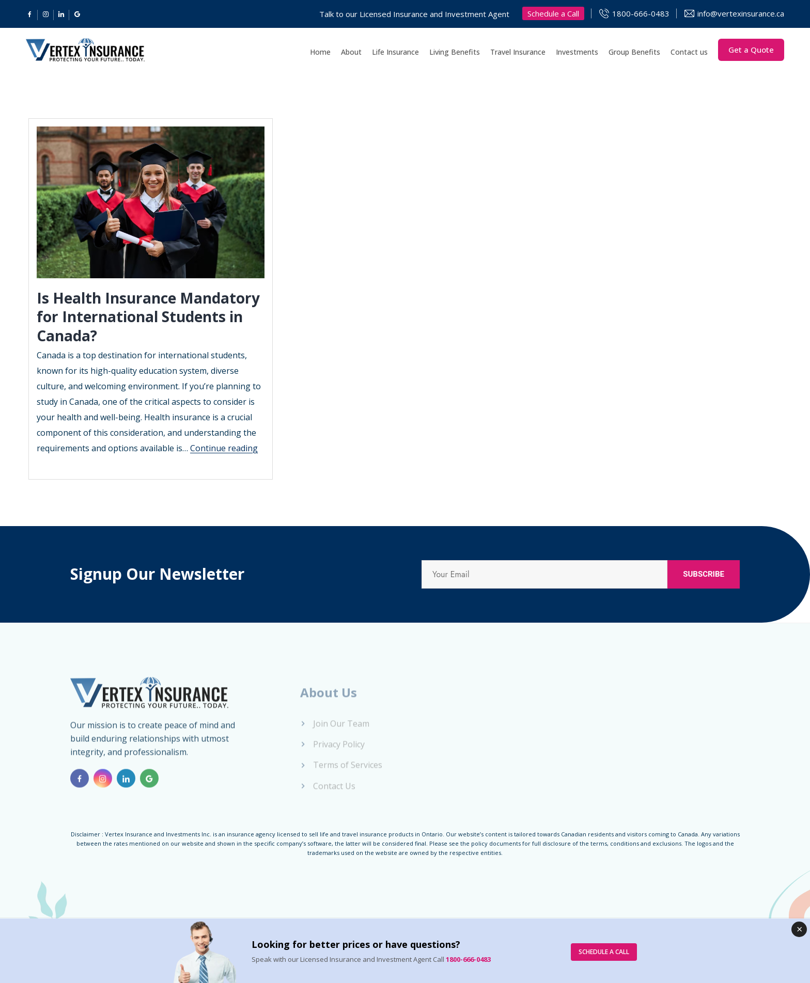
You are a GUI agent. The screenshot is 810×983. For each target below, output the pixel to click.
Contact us (689, 52)
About (351, 52)
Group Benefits (634, 52)
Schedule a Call (553, 13)
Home (320, 52)
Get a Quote (751, 49)
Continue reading (224, 448)
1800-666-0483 (640, 13)
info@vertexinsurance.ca (740, 13)
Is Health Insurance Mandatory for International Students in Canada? (148, 316)
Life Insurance (395, 52)
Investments (577, 52)
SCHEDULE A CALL (604, 951)
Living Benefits (454, 52)
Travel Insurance (518, 52)
